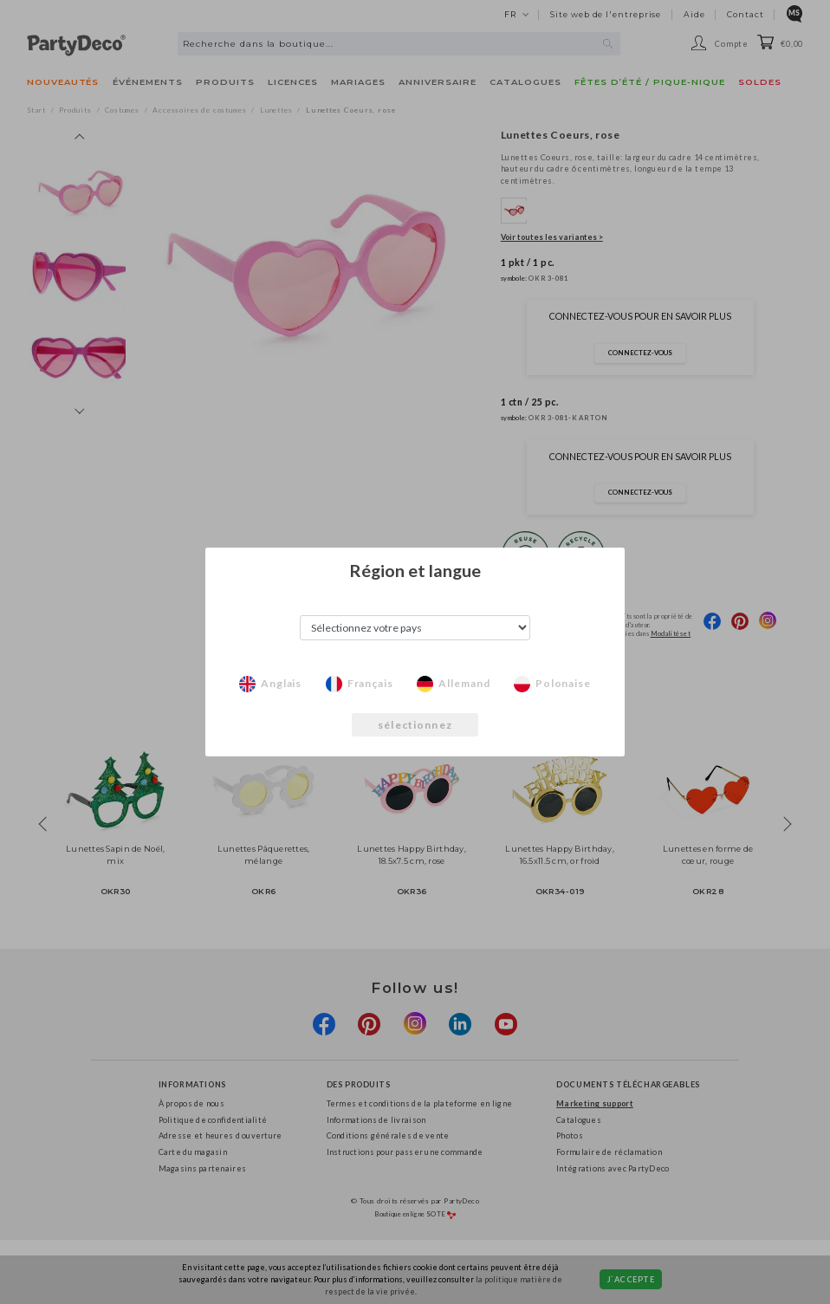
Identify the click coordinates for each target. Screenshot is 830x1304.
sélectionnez (415, 724)
